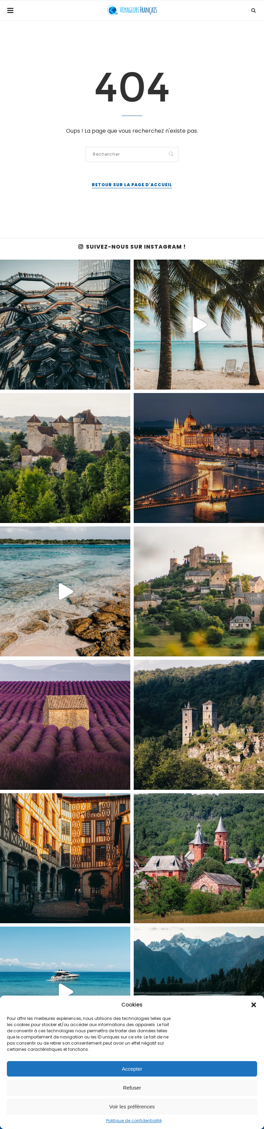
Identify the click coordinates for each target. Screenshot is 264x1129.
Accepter (132, 1069)
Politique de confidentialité (134, 1121)
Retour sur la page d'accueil (132, 185)
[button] (253, 1004)
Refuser (132, 1088)
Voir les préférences (132, 1106)
